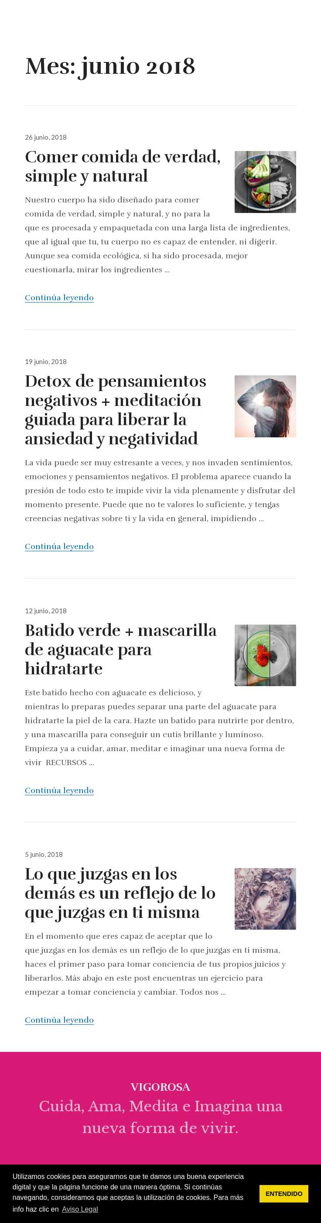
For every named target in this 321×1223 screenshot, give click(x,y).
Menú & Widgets (305, 29)
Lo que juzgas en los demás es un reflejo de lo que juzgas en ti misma (120, 893)
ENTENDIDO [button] (284, 1193)
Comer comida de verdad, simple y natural (123, 166)
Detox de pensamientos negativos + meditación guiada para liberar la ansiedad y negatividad (115, 410)
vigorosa (42, 19)
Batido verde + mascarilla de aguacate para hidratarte (121, 650)
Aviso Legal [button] (80, 1209)
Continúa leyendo (59, 297)
